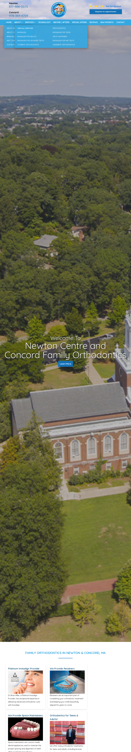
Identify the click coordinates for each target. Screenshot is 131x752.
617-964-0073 (18, 7)
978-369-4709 (18, 16)
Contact (120, 22)
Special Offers (79, 22)
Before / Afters (61, 22)
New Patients (106, 22)
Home (9, 22)
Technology (44, 22)
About (17, 22)
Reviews (94, 22)
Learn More (65, 364)
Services (29, 22)
